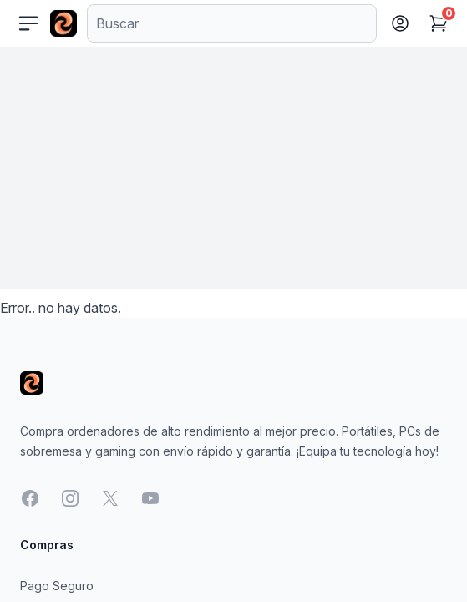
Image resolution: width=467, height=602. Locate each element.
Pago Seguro (57, 586)
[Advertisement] (233, 172)
